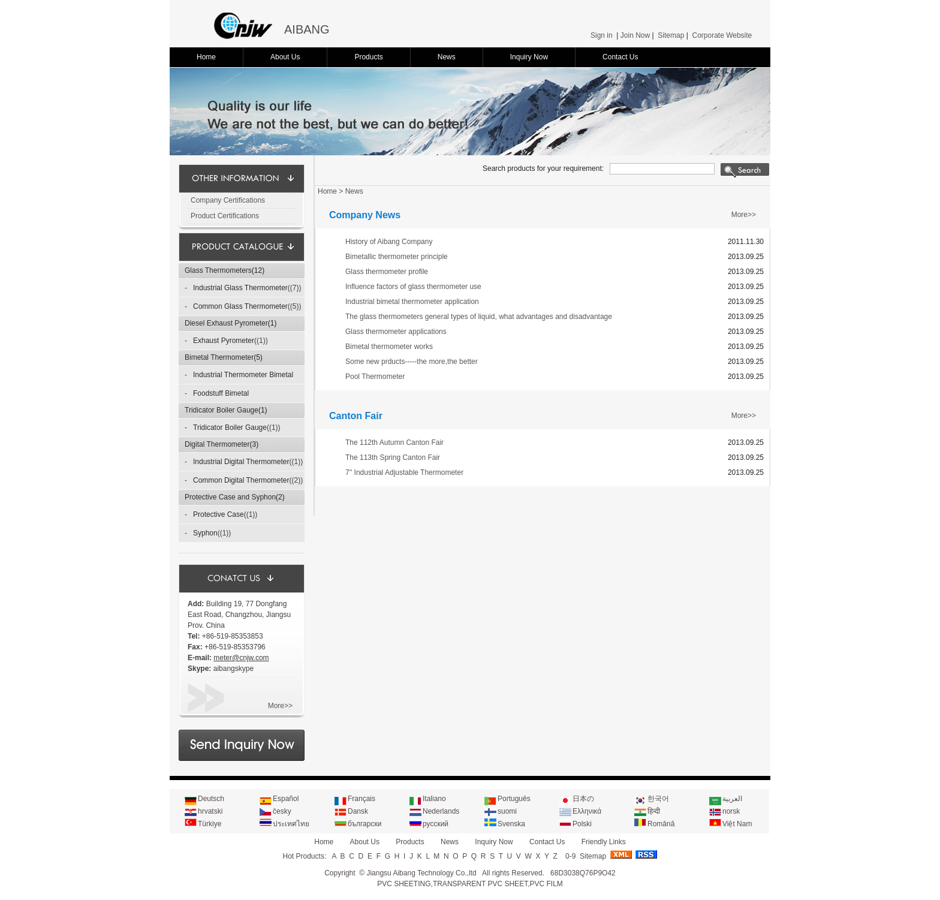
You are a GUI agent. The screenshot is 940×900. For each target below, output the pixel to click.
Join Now (635, 35)
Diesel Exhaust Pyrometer (226, 323)
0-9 (570, 856)
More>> (280, 706)
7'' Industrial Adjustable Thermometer (404, 472)
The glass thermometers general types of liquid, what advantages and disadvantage (478, 316)
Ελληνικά (587, 811)
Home (206, 57)
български (364, 824)
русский (435, 824)
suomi (507, 811)
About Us (285, 57)
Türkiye (209, 824)
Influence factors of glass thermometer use (413, 286)
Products (368, 57)
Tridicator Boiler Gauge (221, 410)
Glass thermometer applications (396, 331)
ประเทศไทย (291, 824)
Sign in (601, 35)
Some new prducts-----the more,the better (411, 361)
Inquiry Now (529, 57)
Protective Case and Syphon (230, 497)
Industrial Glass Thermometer (240, 288)
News (447, 57)
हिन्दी (653, 811)
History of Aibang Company (388, 241)
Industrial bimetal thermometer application (412, 301)
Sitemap (671, 35)
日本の (583, 798)
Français (361, 798)
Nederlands (441, 811)
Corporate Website (722, 35)
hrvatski (210, 811)
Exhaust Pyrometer (223, 340)
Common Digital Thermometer (241, 480)
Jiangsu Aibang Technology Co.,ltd (421, 873)
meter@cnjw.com (241, 658)
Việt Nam (737, 824)
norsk (731, 811)
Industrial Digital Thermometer (241, 461)
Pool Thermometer (375, 376)
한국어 (658, 798)
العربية (732, 798)
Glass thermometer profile (386, 271)
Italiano (434, 798)
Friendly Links (604, 842)
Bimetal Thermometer (219, 357)
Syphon (205, 533)
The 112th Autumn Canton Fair (394, 442)
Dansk (358, 811)
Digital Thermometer (217, 444)
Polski (582, 824)
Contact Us (620, 57)
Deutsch (211, 798)
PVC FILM (545, 884)
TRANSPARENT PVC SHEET (480, 884)
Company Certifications (228, 200)
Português (514, 798)
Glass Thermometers (218, 270)
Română (660, 824)
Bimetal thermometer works (389, 346)
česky (282, 811)
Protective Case (218, 514)
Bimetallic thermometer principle (396, 256)
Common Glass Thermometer (240, 306)
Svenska (511, 824)
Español (286, 798)
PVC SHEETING (403, 884)
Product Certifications (225, 216)
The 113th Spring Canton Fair (392, 457)
